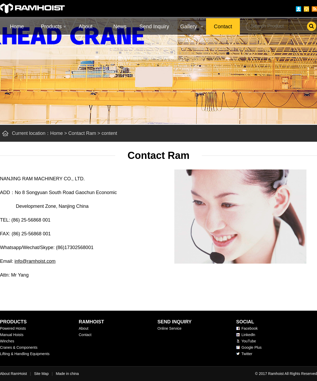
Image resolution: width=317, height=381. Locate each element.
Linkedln (248, 335)
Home (17, 26)
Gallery (188, 26)
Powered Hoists (13, 328)
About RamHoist (13, 373)
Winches (7, 341)
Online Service (169, 328)
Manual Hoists (12, 335)
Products (51, 26)
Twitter (246, 354)
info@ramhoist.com (35, 261)
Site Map (41, 373)
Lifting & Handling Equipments (25, 354)
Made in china (67, 373)
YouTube (248, 341)
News (120, 26)
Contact (223, 26)
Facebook (249, 328)
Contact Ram (82, 133)
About (85, 26)
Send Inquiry (154, 26)
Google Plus (251, 347)
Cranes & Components (19, 347)
